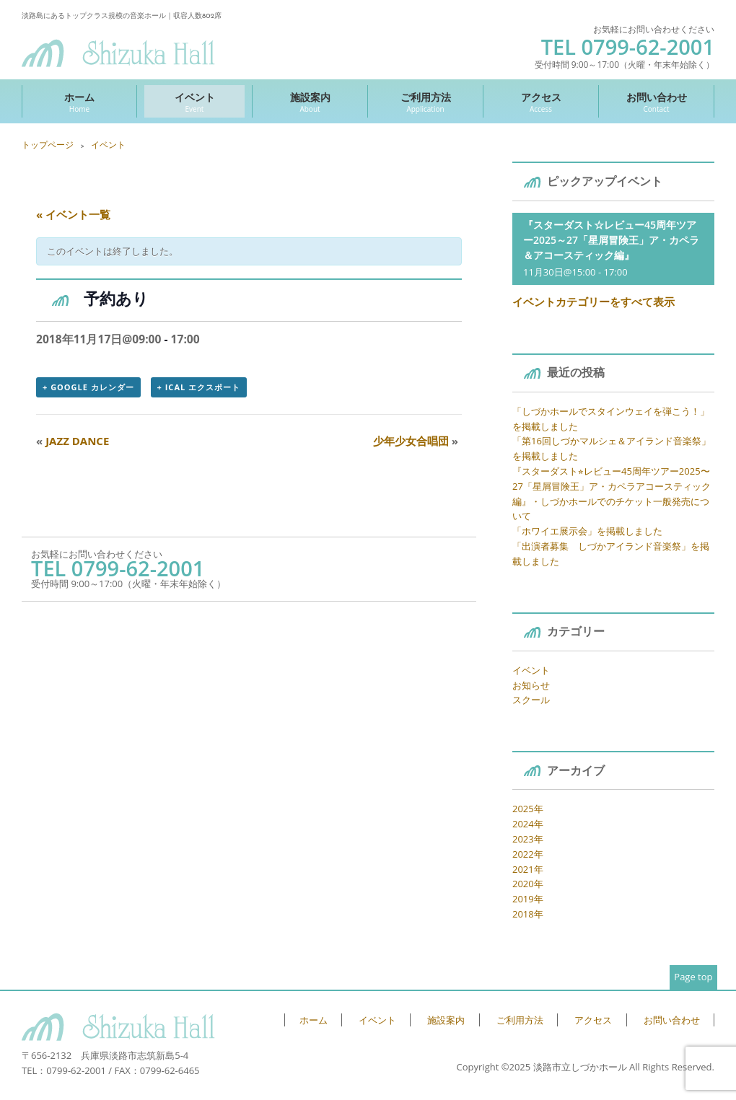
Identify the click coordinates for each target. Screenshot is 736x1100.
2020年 (527, 883)
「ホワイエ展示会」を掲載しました (587, 530)
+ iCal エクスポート (198, 387)
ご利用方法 (425, 102)
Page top (693, 976)
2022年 (527, 854)
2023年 (527, 838)
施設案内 (310, 102)
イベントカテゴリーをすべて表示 (593, 301)
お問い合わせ (656, 102)
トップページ (48, 144)
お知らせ (531, 685)
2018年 (527, 913)
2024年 (527, 823)
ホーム (79, 102)
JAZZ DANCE (72, 441)
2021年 (527, 869)
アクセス (541, 102)
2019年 (527, 898)
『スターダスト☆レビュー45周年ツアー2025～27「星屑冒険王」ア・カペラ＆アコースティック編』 (611, 240)
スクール (531, 699)
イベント (194, 102)
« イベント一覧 (73, 214)
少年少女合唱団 (415, 441)
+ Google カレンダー (88, 387)
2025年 (527, 808)
